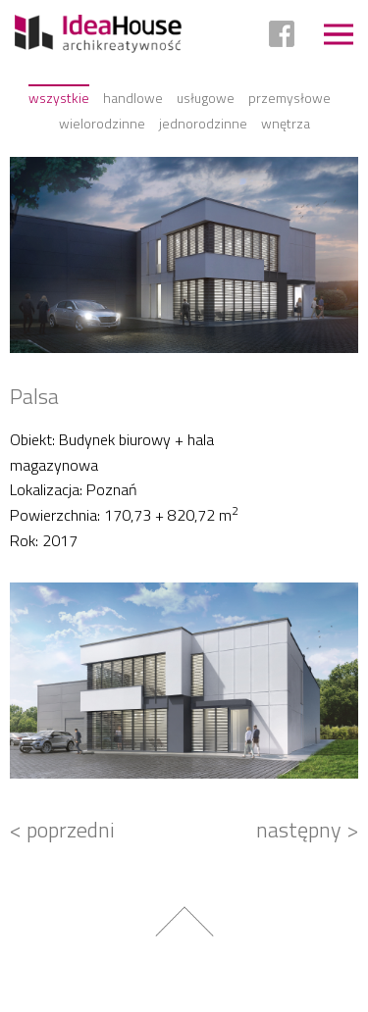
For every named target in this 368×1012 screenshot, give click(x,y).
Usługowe (206, 97)
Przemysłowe (289, 97)
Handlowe (133, 97)
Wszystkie (58, 97)
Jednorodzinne (203, 123)
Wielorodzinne (102, 123)
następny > (307, 829)
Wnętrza (285, 123)
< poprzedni (62, 829)
